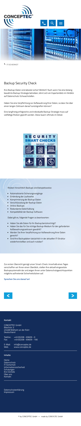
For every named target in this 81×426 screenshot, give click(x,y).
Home (6, 360)
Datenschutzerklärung (14, 389)
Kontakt (7, 376)
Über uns (8, 374)
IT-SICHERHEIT (12, 64)
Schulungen (9, 369)
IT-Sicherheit (9, 364)
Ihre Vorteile (9, 371)
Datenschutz (9, 362)
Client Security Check (71, 295)
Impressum (9, 392)
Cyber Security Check (21, 295)
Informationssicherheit (14, 367)
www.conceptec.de (22, 346)
